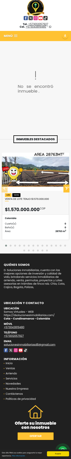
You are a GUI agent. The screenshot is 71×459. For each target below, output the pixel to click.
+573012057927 (38, 24)
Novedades (13, 383)
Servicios (11, 378)
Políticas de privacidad (21, 399)
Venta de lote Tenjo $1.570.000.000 (27, 199)
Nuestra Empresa (17, 389)
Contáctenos (14, 394)
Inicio (9, 363)
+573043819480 (36, 27)
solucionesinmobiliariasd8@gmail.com (29, 344)
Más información (18, 456)
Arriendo (11, 373)
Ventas (10, 368)
